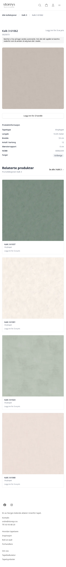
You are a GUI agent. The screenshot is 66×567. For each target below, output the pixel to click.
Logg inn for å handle (33, 115)
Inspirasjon (7, 535)
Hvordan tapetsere (10, 531)
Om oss (5, 551)
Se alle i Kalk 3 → (56, 169)
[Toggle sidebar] (59, 5)
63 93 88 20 (10, 524)
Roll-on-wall (7, 540)
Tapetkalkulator (9, 555)
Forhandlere (7, 544)
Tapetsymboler (8, 559)
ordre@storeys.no (10, 521)
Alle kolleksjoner (9, 15)
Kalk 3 (24, 15)
